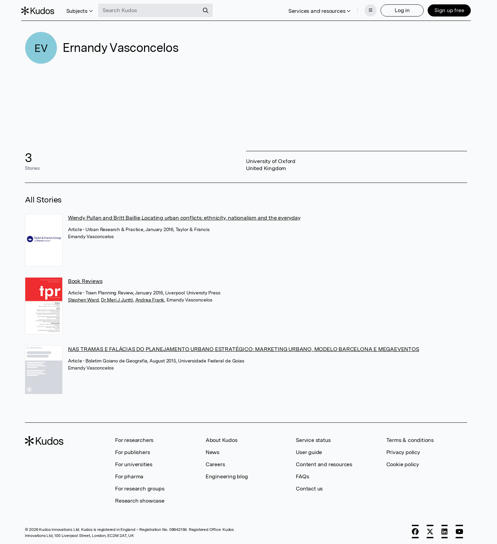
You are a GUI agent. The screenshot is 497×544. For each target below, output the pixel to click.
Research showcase (140, 498)
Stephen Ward (83, 297)
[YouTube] (459, 529)
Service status (313, 438)
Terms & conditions (410, 438)
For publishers (132, 450)
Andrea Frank (150, 297)
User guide (309, 450)
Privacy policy (403, 450)
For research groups (139, 486)
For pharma (129, 474)
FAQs (302, 474)
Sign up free (446, 9)
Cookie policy (402, 462)
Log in (398, 9)
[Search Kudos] (152, 9)
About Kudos (222, 438)
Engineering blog (227, 474)
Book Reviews (85, 279)
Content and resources (324, 462)
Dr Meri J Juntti (117, 297)
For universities (133, 462)
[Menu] (367, 9)
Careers (215, 462)
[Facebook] (415, 529)
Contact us (309, 486)
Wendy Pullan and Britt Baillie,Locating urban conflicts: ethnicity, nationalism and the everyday (184, 216)
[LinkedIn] (444, 529)
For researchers (134, 438)
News (212, 450)
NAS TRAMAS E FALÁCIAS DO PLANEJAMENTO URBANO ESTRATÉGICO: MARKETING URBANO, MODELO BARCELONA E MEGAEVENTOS (243, 347)
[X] (430, 529)
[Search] (209, 9)
